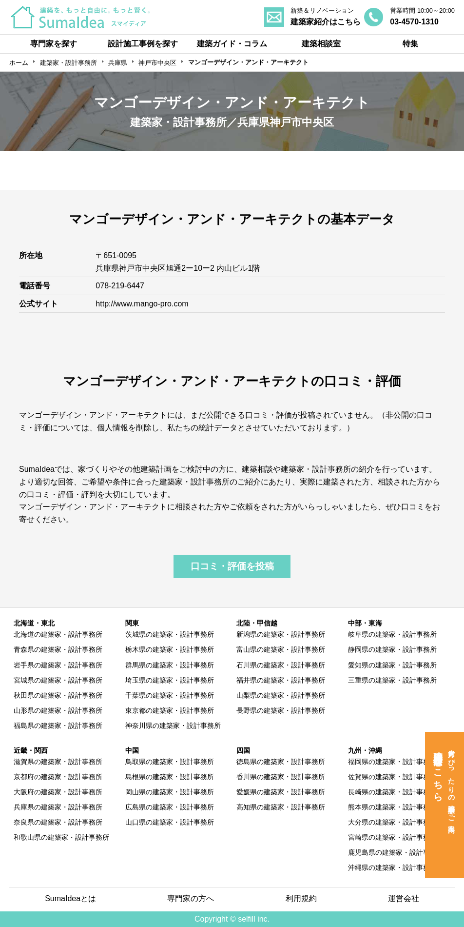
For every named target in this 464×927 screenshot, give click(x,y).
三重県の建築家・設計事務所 (392, 680)
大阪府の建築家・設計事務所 (58, 792)
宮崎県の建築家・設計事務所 (392, 837)
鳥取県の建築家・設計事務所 (169, 762)
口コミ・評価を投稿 (232, 566)
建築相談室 (321, 44)
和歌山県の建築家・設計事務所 (61, 837)
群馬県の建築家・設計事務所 (169, 665)
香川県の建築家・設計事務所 (280, 777)
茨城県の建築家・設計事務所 (169, 634)
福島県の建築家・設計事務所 (58, 725)
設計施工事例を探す (143, 44)
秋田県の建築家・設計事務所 (58, 695)
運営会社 (403, 898)
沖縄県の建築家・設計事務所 (392, 867)
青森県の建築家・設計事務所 (58, 649)
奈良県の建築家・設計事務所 (58, 822)
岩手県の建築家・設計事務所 (58, 665)
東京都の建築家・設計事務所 (169, 710)
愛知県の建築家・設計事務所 (392, 665)
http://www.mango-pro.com (142, 304)
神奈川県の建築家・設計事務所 (173, 725)
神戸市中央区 (157, 62)
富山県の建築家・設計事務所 (280, 649)
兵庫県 (117, 62)
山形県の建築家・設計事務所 (58, 710)
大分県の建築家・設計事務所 (392, 822)
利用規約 (301, 898)
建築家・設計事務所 (68, 62)
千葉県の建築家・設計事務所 (169, 695)
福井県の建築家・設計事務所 (280, 680)
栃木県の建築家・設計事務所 (169, 649)
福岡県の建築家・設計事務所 (392, 762)
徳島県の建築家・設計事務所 (280, 762)
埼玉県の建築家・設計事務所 (169, 680)
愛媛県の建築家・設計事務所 (280, 792)
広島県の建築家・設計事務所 (169, 807)
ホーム (18, 62)
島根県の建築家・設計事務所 (169, 777)
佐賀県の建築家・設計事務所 (392, 777)
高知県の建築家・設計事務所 (280, 807)
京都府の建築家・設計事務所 (58, 777)
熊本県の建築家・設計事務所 (392, 807)
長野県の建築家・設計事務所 (280, 710)
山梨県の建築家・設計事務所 (280, 695)
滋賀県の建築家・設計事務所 (58, 762)
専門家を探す (53, 44)
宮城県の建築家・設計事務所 (58, 680)
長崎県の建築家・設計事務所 (392, 792)
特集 (410, 44)
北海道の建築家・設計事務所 (58, 634)
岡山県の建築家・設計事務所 (169, 792)
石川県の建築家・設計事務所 (280, 665)
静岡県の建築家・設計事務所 (392, 649)
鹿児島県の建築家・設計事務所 (396, 852)
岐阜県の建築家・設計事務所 (392, 634)
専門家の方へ (190, 898)
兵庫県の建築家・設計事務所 (58, 807)
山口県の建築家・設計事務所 (169, 822)
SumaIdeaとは (70, 898)
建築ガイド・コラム (232, 44)
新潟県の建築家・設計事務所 (280, 634)
